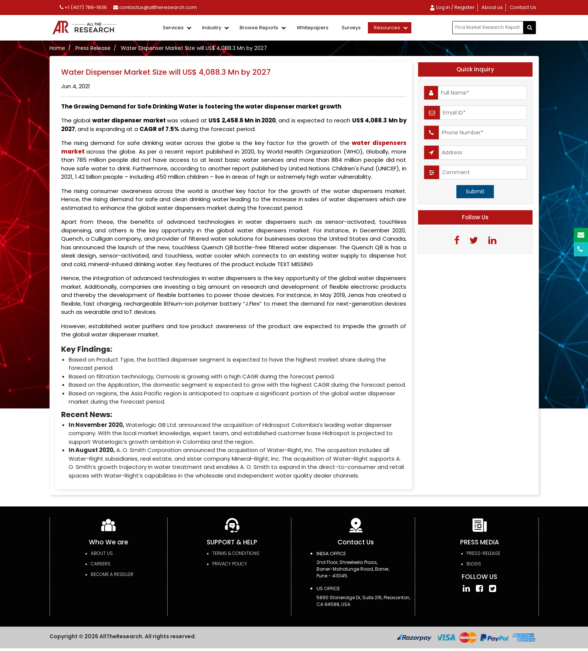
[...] (488, 27)
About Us (102, 553)
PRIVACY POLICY (229, 564)
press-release (483, 553)
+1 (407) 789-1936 (83, 7)
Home (57, 48)
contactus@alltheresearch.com (155, 7)
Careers (101, 564)
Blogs (473, 564)
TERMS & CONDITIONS (236, 553)
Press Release (93, 48)
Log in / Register (452, 7)
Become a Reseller (112, 574)
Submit (475, 191)
